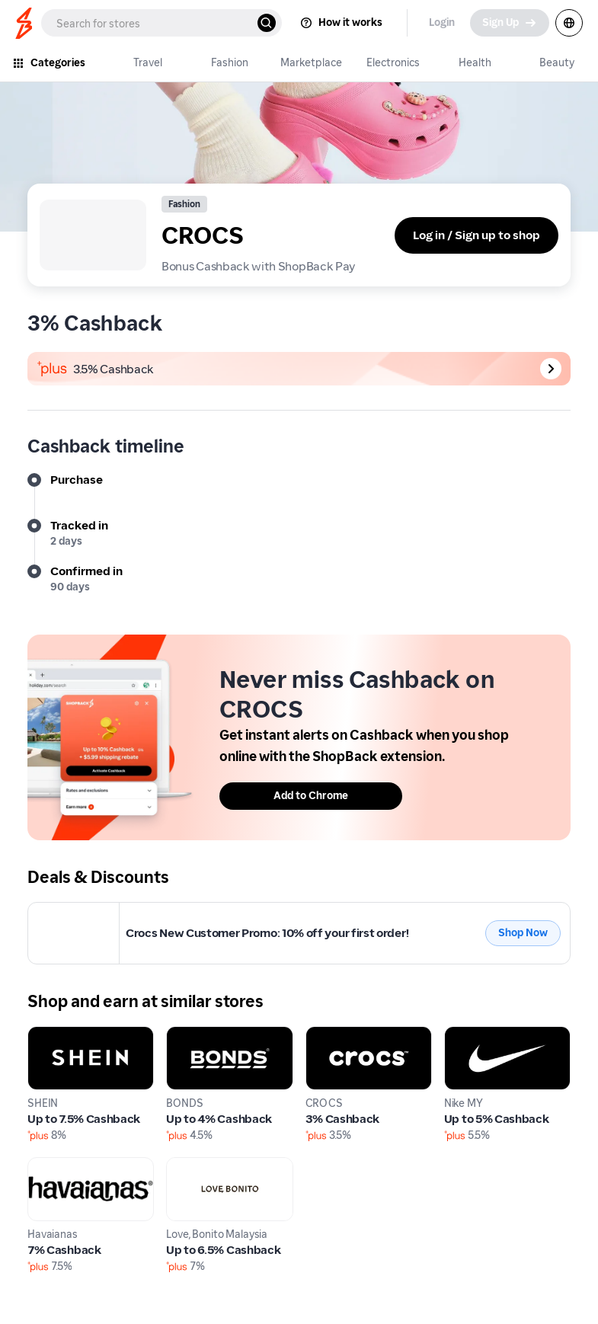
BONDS (186, 1035)
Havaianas (56, 1166)
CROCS (48, 910)
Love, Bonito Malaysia (225, 1166)
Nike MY (466, 1035)
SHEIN (44, 1035)
